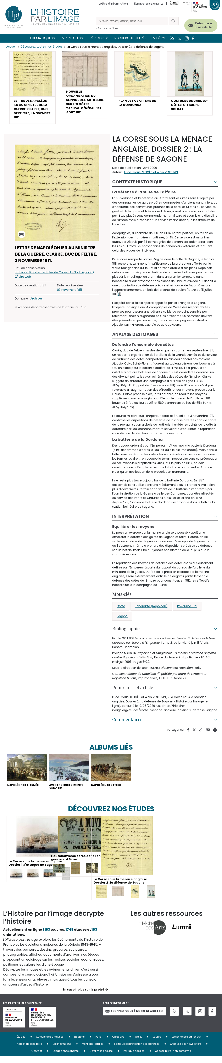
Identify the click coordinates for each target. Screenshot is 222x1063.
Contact (36, 1057)
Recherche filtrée (130, 38)
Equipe (156, 1043)
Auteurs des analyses (49, 1043)
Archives (36, 303)
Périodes (97, 38)
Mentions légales (92, 1050)
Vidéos (159, 38)
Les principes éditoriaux (186, 1043)
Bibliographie (126, 633)
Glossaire (118, 1043)
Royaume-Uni (187, 611)
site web (25, 282)
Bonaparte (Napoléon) (151, 611)
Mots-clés (71, 38)
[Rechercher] (132, 21)
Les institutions (62, 1050)
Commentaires (127, 724)
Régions (79, 1043)
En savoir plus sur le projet (83, 996)
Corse (121, 611)
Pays (98, 1043)
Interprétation (130, 521)
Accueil (11, 47)
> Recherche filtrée (107, 28)
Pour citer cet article (132, 692)
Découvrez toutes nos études (42, 47)
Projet (138, 1043)
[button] (32, 89)
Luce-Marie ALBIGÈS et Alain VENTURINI (151, 177)
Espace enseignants (148, 3)
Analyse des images (135, 339)
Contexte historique (137, 187)
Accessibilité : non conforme (173, 1057)
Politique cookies (133, 1057)
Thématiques (41, 38)
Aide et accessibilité (29, 1050)
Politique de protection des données (136, 1050)
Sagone (122, 621)
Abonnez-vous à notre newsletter (134, 1017)
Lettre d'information (113, 3)
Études (21, 1043)
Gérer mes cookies (101, 1057)
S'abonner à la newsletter (199, 24)
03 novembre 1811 (69, 295)
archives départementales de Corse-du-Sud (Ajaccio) (54, 277)
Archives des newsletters (185, 1050)
